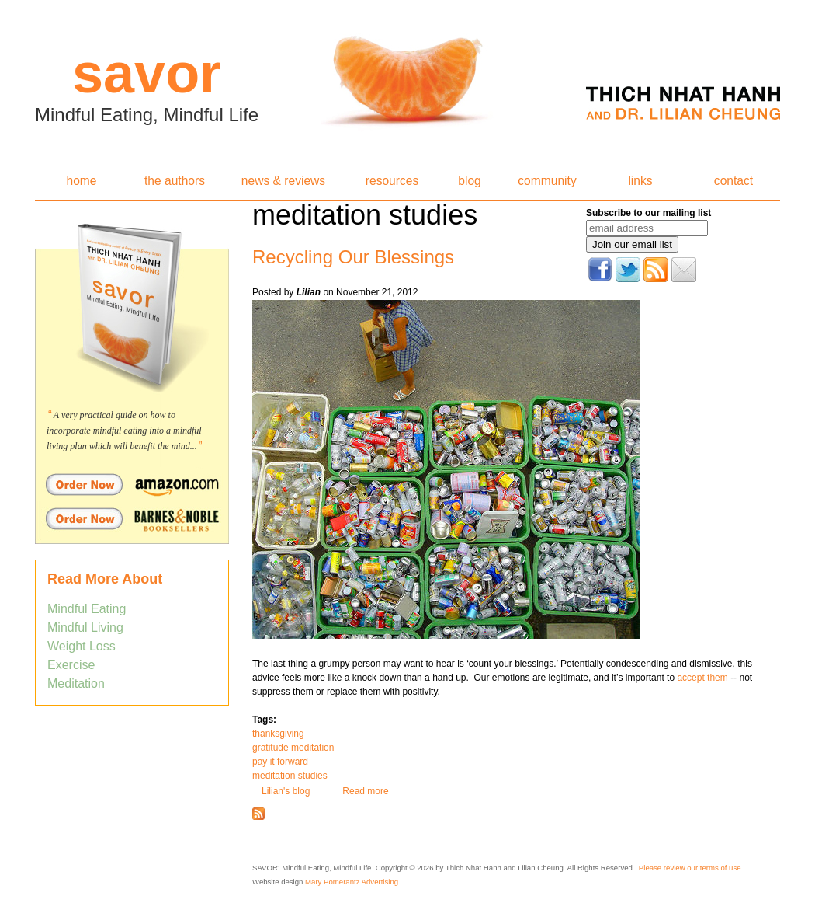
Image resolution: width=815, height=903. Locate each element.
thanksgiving (278, 733)
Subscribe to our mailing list (648, 212)
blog (469, 180)
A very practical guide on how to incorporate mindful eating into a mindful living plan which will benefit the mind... (124, 431)
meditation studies (290, 775)
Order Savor (132, 484)
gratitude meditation (293, 747)
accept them (703, 677)
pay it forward (280, 761)
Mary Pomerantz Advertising (351, 881)
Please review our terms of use (690, 867)
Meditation (76, 683)
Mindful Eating (86, 608)
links (640, 180)
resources (392, 180)
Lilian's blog (286, 791)
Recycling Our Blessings (353, 256)
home (81, 180)
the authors (174, 180)
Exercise (71, 664)
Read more (365, 791)
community (547, 180)
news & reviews (283, 180)
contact (733, 180)
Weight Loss (81, 646)
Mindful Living (85, 627)
